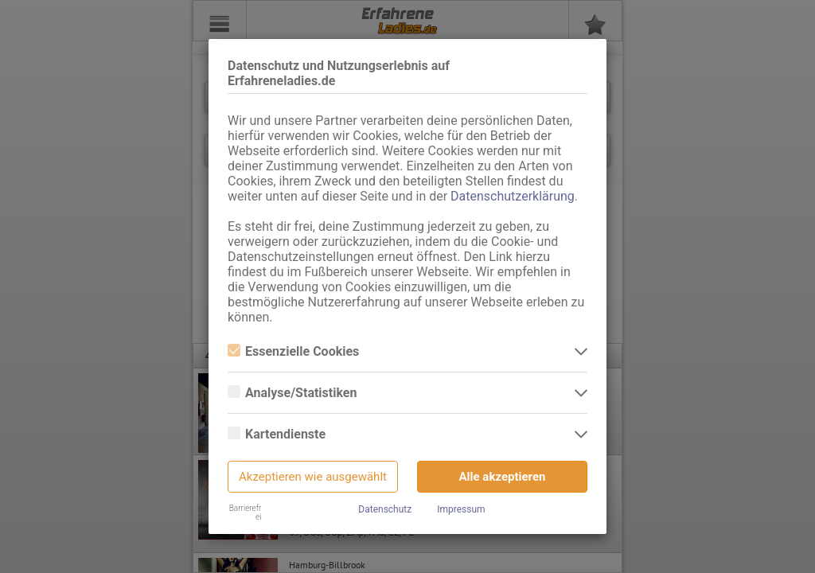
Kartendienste (277, 434)
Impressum (461, 509)
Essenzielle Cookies (293, 351)
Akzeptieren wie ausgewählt (313, 477)
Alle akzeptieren (502, 477)
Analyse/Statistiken (292, 392)
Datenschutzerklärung (512, 196)
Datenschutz (384, 509)
